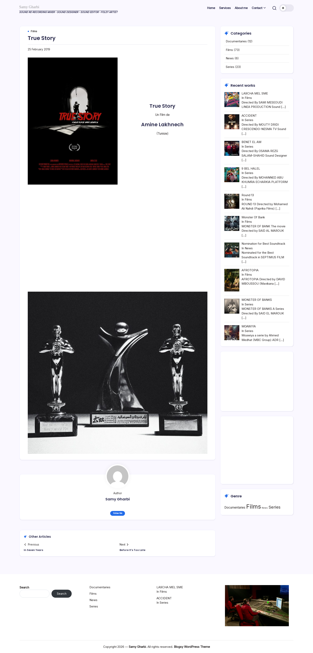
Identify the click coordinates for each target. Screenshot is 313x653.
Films (229, 59)
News (230, 68)
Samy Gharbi (33, 6)
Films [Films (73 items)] (253, 515)
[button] (274, 8)
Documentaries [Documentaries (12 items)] (234, 517)
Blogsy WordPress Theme (192, 647)
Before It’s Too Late (134, 551)
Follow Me (117, 513)
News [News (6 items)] (265, 517)
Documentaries (236, 51)
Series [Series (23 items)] (274, 516)
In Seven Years (35, 551)
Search (24, 587)
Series (230, 76)
